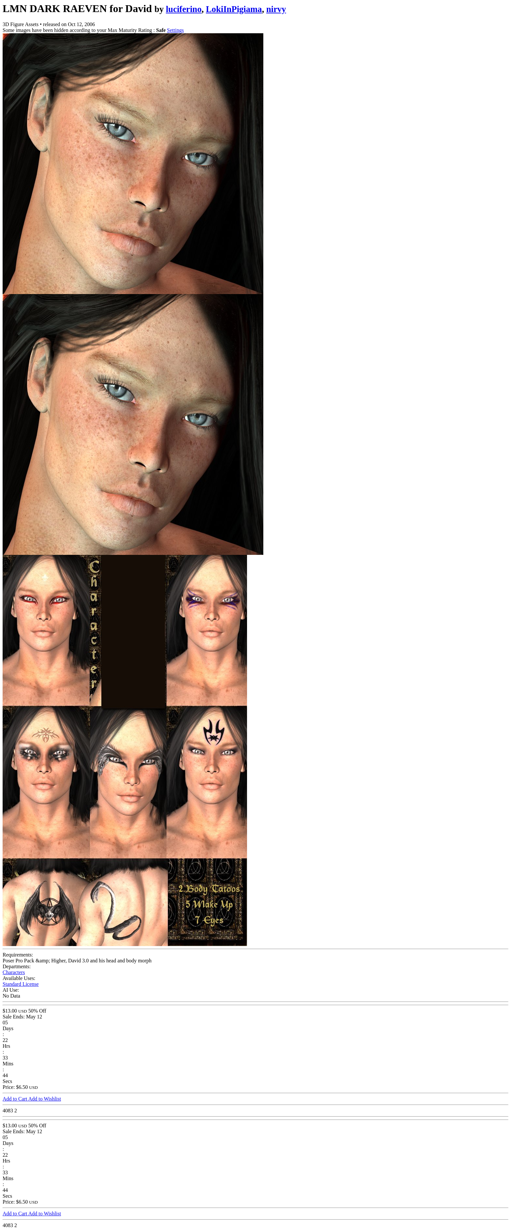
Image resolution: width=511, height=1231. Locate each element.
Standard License (21, 984)
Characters (14, 972)
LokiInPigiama (234, 9)
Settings (175, 30)
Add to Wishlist (44, 1099)
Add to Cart (15, 1099)
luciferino (184, 9)
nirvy (276, 9)
